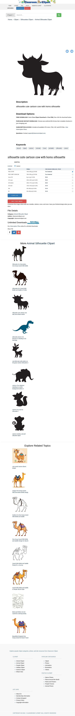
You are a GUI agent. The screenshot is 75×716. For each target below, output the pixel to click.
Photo (27, 5)
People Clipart (20, 665)
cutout (66, 148)
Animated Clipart (36, 5)
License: (10, 166)
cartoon (31, 148)
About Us (19, 693)
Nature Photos (49, 677)
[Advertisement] (37, 34)
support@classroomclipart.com (36, 133)
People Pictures (49, 684)
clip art (19, 148)
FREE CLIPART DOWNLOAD (13, 174)
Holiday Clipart (20, 667)
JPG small (10, 185)
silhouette (59, 148)
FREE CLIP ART (11, 171)
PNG (22, 5)
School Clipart (20, 661)
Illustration (47, 5)
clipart (25, 148)
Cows (44, 148)
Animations (48, 665)
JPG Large (10, 180)
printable (51, 148)
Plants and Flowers (50, 681)
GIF (9, 191)
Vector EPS (10, 177)
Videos (47, 669)
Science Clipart (20, 669)
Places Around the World (52, 679)
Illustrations (48, 667)
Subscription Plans (15, 226)
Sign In (27, 8)
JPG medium (10, 182)
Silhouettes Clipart (26, 19)
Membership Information (23, 696)
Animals (38, 148)
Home (10, 5)
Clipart (16, 5)
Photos (47, 663)
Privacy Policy (20, 700)
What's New (19, 671)
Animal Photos (49, 686)
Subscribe (20, 8)
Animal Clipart (20, 663)
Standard (18, 166)
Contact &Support (21, 698)
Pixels (28, 169)
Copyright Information (22, 702)
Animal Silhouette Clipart (43, 19)
